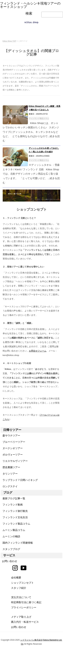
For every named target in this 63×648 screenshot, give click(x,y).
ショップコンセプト (22, 582)
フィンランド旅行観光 (14, 511)
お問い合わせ (9, 561)
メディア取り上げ (21, 616)
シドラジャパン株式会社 (31, 640)
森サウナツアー (10, 435)
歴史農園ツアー (10, 467)
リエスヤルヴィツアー (14, 460)
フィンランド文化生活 (14, 517)
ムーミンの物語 (10, 536)
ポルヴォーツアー (12, 454)
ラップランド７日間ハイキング (19, 480)
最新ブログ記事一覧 (13, 498)
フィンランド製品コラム (39, 118)
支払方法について (21, 597)
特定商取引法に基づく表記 (26, 602)
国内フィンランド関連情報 (17, 542)
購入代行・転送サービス (25, 621)
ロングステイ (9, 486)
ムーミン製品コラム (13, 530)
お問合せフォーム (37, 351)
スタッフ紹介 (18, 587)
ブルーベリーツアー (13, 441)
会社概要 (16, 577)
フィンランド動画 (12, 504)
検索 (29, 13)
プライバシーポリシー (23, 607)
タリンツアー (9, 473)
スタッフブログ (10, 549)
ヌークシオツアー (12, 448)
